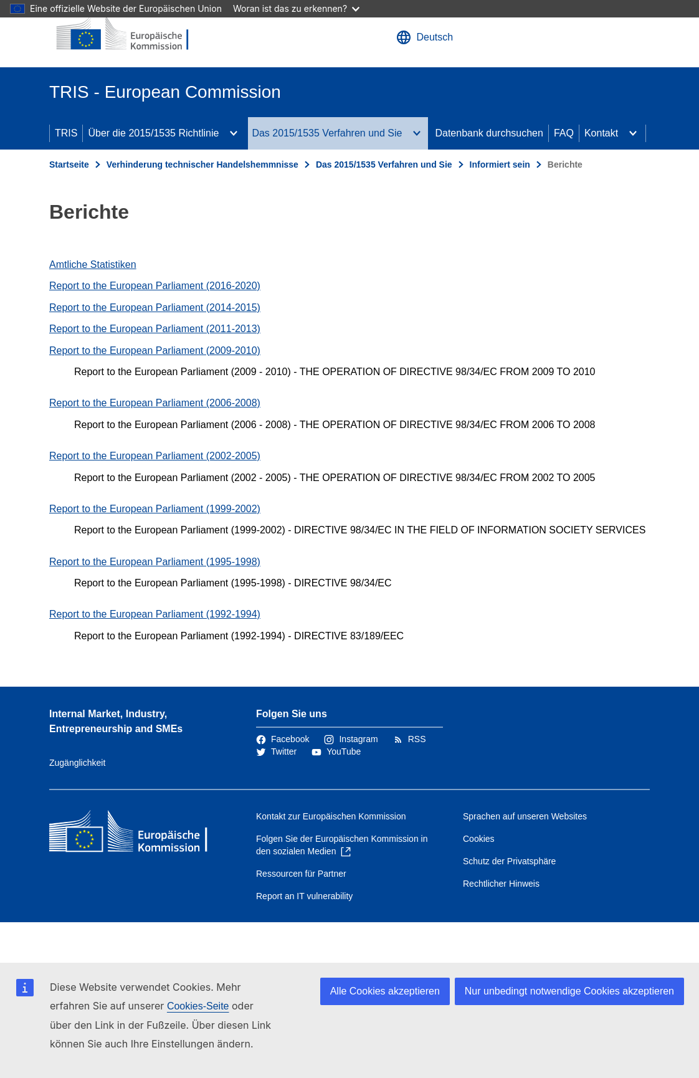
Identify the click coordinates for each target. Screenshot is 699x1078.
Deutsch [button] (424, 37)
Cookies (479, 839)
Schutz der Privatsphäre (509, 861)
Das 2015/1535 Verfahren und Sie (327, 133)
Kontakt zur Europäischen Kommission (331, 816)
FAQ (564, 133)
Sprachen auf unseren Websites (525, 816)
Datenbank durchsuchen (489, 133)
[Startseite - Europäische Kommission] (124, 33)
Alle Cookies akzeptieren (385, 991)
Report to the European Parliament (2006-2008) (154, 403)
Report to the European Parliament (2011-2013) (154, 328)
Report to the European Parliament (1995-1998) (154, 561)
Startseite (69, 164)
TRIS (66, 133)
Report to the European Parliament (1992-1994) (154, 614)
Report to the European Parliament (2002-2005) (154, 456)
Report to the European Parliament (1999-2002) (154, 508)
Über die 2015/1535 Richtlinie (153, 133)
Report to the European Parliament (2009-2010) (154, 350)
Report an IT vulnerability (304, 896)
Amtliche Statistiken (92, 264)
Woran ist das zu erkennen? (296, 8)
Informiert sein (500, 164)
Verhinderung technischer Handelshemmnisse (202, 164)
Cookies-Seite (198, 1006)
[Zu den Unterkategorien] (233, 133)
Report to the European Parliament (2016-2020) (154, 285)
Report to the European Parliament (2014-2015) (154, 307)
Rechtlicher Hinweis (501, 884)
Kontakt (601, 133)
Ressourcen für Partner (301, 874)
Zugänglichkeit (77, 763)
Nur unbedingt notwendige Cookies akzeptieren (569, 991)
